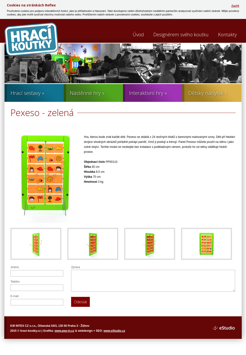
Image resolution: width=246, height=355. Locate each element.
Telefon (15, 281)
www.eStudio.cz (114, 330)
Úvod (138, 34)
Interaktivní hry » (148, 92)
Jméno (14, 267)
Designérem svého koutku (181, 34)
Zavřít (235, 6)
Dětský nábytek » (207, 92)
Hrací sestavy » (27, 92)
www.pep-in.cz (64, 330)
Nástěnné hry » (87, 92)
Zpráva (75, 267)
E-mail (14, 296)
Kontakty (227, 34)
